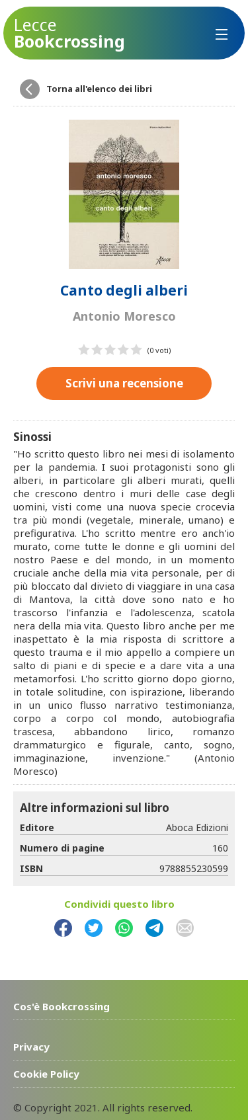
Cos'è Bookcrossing (61, 1005)
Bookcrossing (69, 33)
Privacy (31, 1046)
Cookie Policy (46, 1073)
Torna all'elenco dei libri (99, 89)
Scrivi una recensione (124, 382)
